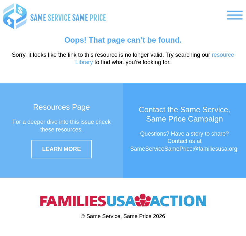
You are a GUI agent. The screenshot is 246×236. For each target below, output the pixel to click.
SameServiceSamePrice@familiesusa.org (183, 149)
